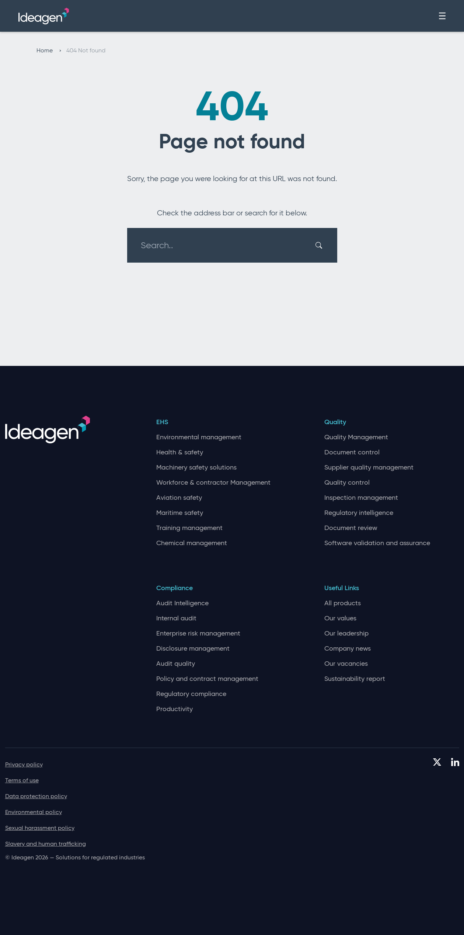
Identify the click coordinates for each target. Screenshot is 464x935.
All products (342, 603)
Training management (189, 528)
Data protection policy (36, 796)
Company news (347, 648)
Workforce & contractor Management (213, 482)
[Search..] (227, 245)
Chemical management (191, 543)
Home (48, 50)
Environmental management (198, 437)
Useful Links (341, 588)
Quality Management (356, 437)
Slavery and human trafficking (45, 843)
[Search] (319, 245)
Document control (352, 452)
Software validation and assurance (377, 543)
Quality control (347, 482)
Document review (350, 528)
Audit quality (175, 664)
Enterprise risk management (198, 633)
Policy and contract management (207, 679)
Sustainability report (354, 679)
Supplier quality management (369, 467)
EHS (162, 422)
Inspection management (361, 498)
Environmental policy (33, 811)
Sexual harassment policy (39, 827)
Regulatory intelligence (358, 513)
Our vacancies (346, 664)
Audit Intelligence (182, 603)
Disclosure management (193, 648)
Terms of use (22, 780)
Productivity (174, 709)
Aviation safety (179, 498)
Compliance (174, 588)
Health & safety (179, 452)
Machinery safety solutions (196, 467)
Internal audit (176, 618)
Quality (335, 422)
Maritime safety (179, 513)
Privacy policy (24, 764)
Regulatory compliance (191, 694)
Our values (340, 618)
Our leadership (346, 633)
